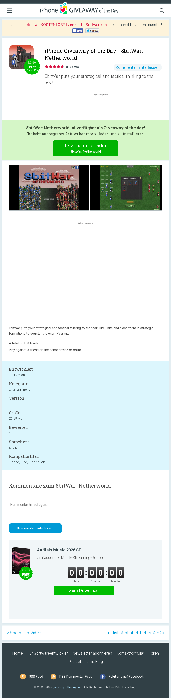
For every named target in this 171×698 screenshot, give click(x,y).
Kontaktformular (130, 653)
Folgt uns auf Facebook (126, 677)
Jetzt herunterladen (86, 149)
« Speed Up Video (24, 632)
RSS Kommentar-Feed (75, 677)
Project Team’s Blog (85, 661)
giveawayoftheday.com (67, 687)
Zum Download (84, 590)
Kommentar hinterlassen (138, 67)
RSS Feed (36, 677)
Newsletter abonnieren (92, 653)
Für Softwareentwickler (47, 653)
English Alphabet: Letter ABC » (135, 632)
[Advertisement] (103, 107)
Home (17, 653)
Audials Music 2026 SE (59, 550)
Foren (154, 653)
